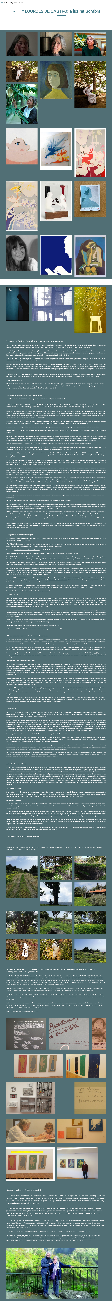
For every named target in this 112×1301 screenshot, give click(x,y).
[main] (60, 13)
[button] (2, 2)
